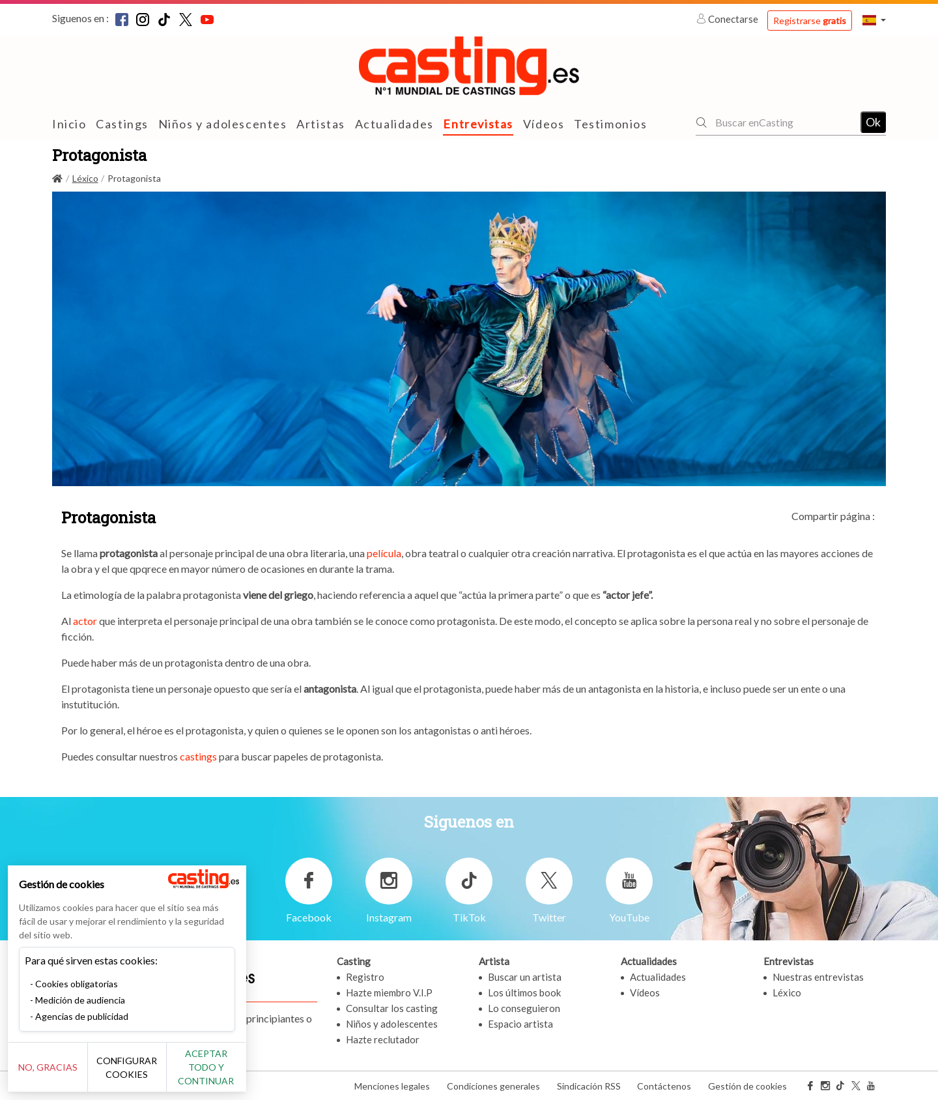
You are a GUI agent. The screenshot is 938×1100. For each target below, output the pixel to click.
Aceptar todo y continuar (235, 1074)
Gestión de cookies (747, 1086)
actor (85, 621)
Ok (873, 122)
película (384, 553)
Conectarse (728, 19)
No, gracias (53, 1074)
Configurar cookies (145, 1074)
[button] (874, 20)
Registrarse (809, 20)
